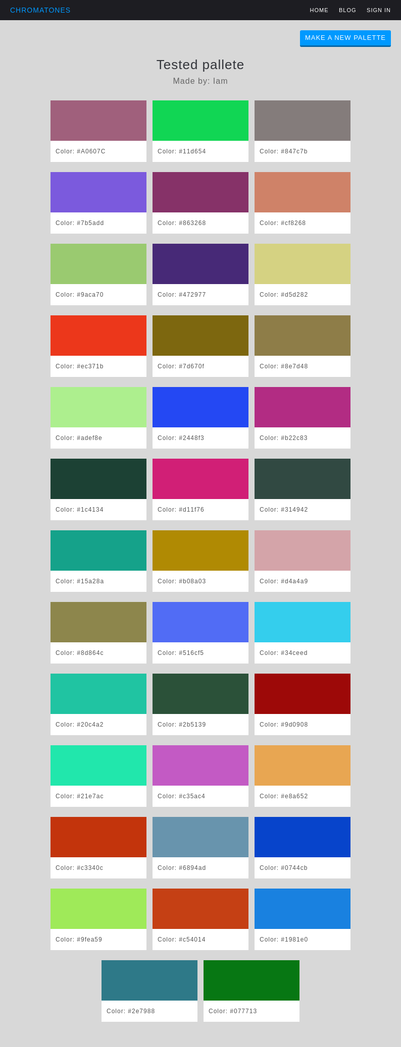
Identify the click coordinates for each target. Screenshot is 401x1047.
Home (319, 10)
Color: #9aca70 (80, 294)
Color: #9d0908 (284, 724)
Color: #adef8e (79, 438)
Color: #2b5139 (182, 724)
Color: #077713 (233, 1011)
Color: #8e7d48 (284, 366)
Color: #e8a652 (284, 796)
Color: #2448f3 (181, 438)
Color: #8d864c (80, 652)
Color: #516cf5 (181, 652)
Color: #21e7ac (80, 796)
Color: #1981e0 (284, 939)
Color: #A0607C (81, 151)
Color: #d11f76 (181, 509)
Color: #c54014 (182, 939)
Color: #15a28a (80, 581)
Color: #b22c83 (284, 438)
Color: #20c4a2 (80, 724)
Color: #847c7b (284, 151)
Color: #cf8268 (283, 223)
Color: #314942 (284, 509)
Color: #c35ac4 (182, 796)
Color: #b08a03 (182, 581)
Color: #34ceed (284, 652)
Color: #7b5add (80, 223)
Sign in (379, 10)
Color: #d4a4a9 (284, 581)
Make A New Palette (345, 37)
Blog (348, 10)
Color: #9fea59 (79, 939)
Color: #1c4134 (80, 509)
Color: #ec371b (80, 366)
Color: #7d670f (181, 366)
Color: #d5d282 (284, 294)
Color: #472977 (182, 294)
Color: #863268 (182, 223)
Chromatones (40, 10)
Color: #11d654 (182, 151)
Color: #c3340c (80, 867)
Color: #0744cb (284, 867)
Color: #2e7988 (131, 1011)
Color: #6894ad (182, 867)
